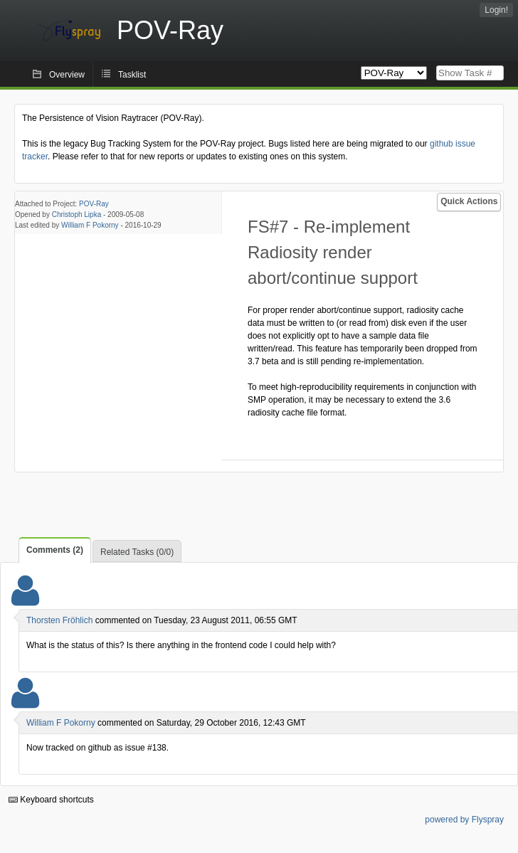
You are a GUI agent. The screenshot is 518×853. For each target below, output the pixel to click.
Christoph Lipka (76, 214)
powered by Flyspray (464, 820)
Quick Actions (468, 201)
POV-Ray (94, 204)
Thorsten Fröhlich (59, 620)
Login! (496, 10)
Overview (67, 75)
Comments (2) (54, 550)
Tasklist (132, 75)
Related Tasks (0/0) (137, 552)
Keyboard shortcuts (51, 800)
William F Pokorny (90, 225)
